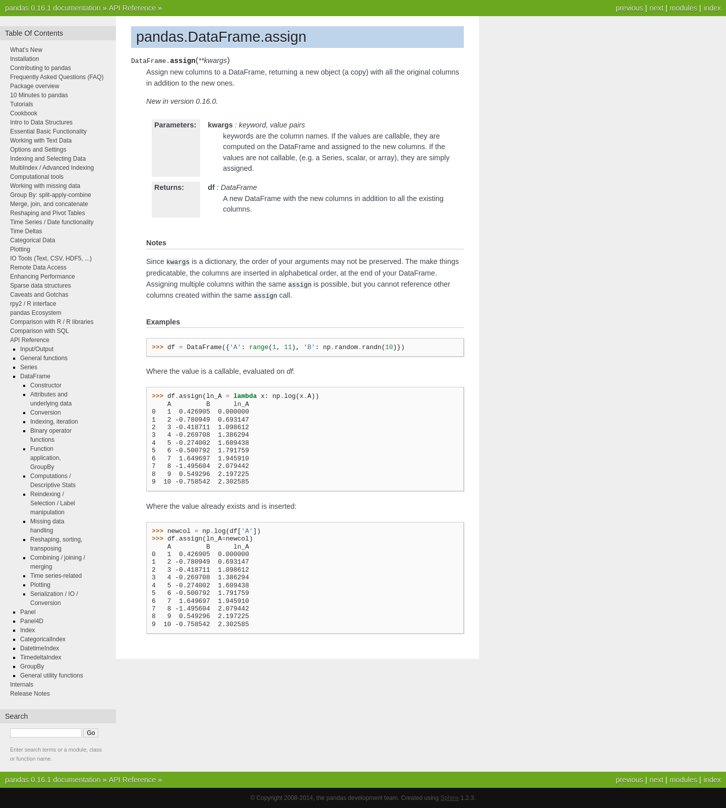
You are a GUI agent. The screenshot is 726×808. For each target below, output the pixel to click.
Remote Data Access (38, 267)
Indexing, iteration (54, 421)
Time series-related (56, 575)
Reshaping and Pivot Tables (47, 213)
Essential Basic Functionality (48, 131)
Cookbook (23, 113)
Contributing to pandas (40, 68)
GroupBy (32, 666)
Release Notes (30, 693)
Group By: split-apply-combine (50, 194)
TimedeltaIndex (41, 657)
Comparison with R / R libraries (51, 321)
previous (629, 8)
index (712, 8)
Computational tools (37, 176)
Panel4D (31, 621)
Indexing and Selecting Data (48, 158)
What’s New (26, 49)
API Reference (132, 8)
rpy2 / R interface (33, 303)
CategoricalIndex (43, 639)
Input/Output (36, 349)
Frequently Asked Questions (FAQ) (56, 77)
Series (28, 367)
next (656, 8)
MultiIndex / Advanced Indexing (52, 167)
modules (683, 8)
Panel (28, 612)
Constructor (46, 385)
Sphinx (450, 797)
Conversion (45, 412)
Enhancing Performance (42, 276)
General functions (44, 358)
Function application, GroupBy (45, 457)
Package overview (34, 86)
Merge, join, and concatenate (49, 204)
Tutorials (21, 104)
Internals (21, 684)
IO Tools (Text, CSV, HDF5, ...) (51, 258)
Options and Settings (38, 149)
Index (27, 630)
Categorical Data (32, 240)
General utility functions (51, 675)
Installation (24, 58)
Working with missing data (45, 185)
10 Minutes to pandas (39, 95)
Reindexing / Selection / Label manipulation (52, 503)
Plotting (20, 249)
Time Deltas (26, 231)
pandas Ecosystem (35, 312)
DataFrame (35, 376)
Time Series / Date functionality (52, 222)
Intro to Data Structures (41, 122)
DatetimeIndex (39, 648)
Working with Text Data (41, 140)
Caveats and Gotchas (39, 294)
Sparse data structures (40, 285)
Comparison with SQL (39, 330)
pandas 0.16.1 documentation (53, 8)
